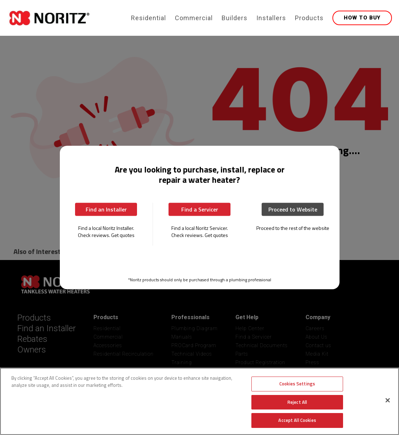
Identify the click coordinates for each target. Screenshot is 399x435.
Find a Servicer (199, 209)
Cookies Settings (297, 383)
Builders (234, 18)
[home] (68, 17)
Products (309, 18)
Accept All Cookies (297, 420)
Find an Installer (106, 209)
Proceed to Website (292, 209)
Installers (271, 18)
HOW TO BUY (362, 18)
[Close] (387, 400)
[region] (199, 401)
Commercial (194, 18)
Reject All (297, 402)
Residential (148, 18)
